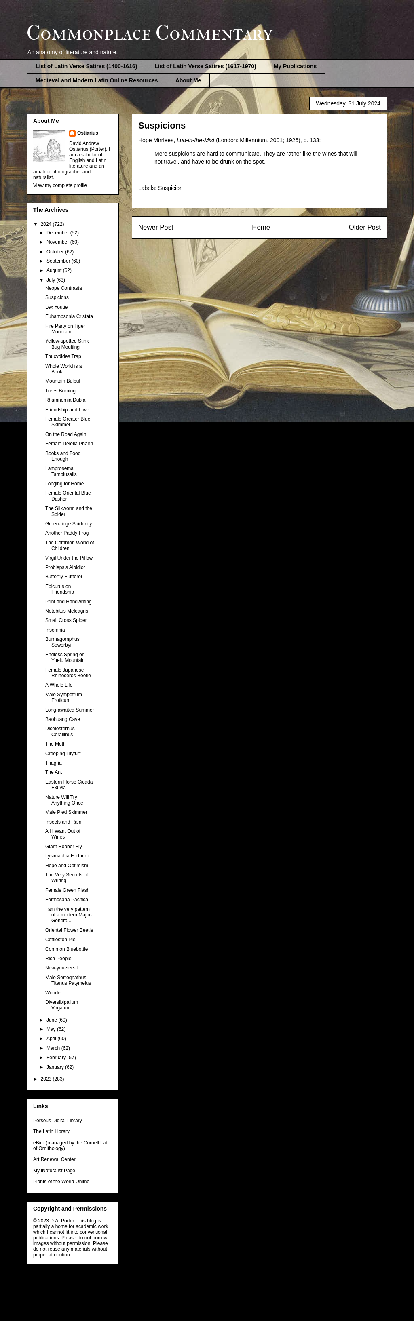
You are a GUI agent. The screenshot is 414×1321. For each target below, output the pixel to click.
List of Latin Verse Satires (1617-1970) (205, 66)
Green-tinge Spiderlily (68, 524)
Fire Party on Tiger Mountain (65, 329)
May (51, 1029)
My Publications (295, 66)
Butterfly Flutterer (63, 576)
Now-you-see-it (61, 968)
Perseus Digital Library (57, 1120)
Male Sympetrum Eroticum (63, 697)
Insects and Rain (63, 822)
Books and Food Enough (62, 456)
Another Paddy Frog (67, 533)
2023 (47, 1079)
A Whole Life (58, 685)
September (59, 261)
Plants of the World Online (61, 1181)
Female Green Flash (67, 890)
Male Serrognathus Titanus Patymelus (68, 980)
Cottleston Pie (60, 939)
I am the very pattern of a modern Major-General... (68, 915)
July (51, 280)
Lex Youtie (56, 307)
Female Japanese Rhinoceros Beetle (68, 672)
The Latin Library (51, 1131)
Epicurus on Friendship (59, 589)
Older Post (365, 227)
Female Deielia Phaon (69, 444)
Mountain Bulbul (62, 381)
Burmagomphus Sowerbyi (62, 642)
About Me (188, 80)
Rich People (58, 958)
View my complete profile (60, 185)
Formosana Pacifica (66, 899)
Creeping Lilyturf (62, 753)
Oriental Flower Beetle (69, 930)
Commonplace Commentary (150, 33)
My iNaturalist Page (54, 1171)
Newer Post (155, 227)
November (58, 242)
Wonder (53, 993)
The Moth (55, 744)
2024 (47, 224)
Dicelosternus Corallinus (60, 731)
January (55, 1067)
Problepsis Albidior (65, 567)
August (54, 270)
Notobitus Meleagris (66, 611)
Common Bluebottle (66, 949)
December (58, 233)
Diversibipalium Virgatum (61, 1005)
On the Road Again (65, 434)
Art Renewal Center (54, 1159)
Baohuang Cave (62, 719)
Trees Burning (60, 391)
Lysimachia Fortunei (67, 856)
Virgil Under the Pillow (69, 558)
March (53, 1048)
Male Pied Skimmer (66, 812)
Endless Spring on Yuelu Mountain (65, 657)
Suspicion (170, 188)
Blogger (249, 1304)
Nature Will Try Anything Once (64, 800)
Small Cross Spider (66, 620)
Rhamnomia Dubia (65, 400)
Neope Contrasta (63, 288)
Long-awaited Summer (69, 710)
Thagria (53, 763)
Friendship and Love (67, 410)
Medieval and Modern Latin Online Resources (97, 80)
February (56, 1057)
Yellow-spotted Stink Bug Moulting (67, 344)
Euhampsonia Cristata (69, 316)
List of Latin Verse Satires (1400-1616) (86, 66)
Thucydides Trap (63, 356)
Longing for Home (64, 484)
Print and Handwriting (68, 602)
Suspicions (57, 297)
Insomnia (55, 630)
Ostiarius (87, 133)
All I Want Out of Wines (62, 834)
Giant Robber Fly (63, 846)
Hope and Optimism (66, 865)
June (52, 1020)
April (51, 1038)
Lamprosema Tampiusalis (61, 471)
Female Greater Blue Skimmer (67, 422)
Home (261, 227)
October (55, 252)
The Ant (53, 772)
